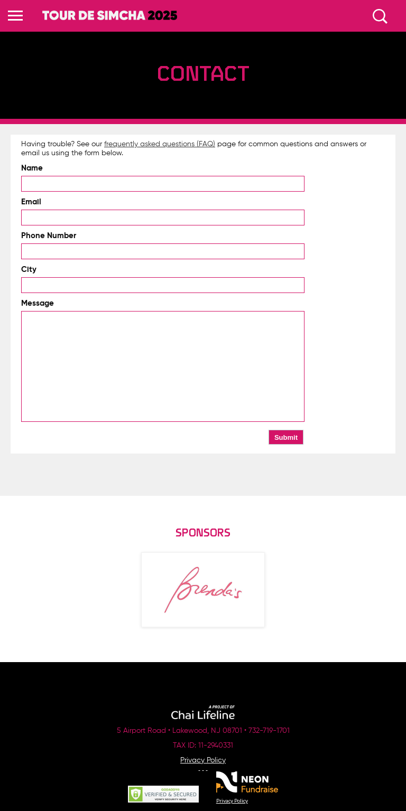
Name (32, 168)
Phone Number (48, 236)
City (28, 270)
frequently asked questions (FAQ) (159, 144)
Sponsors (203, 533)
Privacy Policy (203, 760)
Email (31, 202)
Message (37, 303)
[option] (203, 589)
